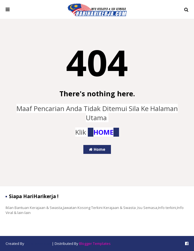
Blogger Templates (95, 243)
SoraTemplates (38, 243)
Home (97, 149)
